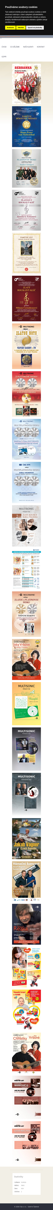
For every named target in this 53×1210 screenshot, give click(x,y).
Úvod (4, 47)
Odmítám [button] (21, 27)
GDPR (4, 56)
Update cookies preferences (10, 36)
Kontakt (41, 47)
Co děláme (15, 47)
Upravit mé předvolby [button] (35, 27)
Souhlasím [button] (10, 27)
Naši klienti (28, 47)
